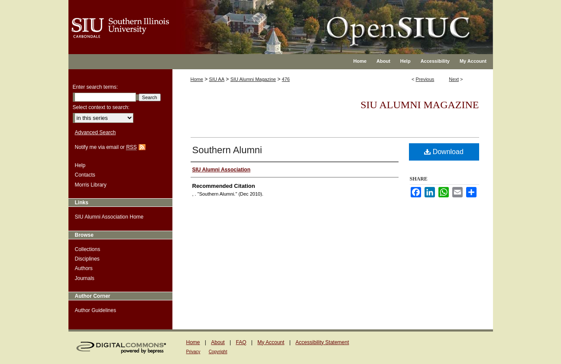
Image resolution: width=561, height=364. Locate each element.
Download (444, 151)
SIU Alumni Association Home (109, 217)
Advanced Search (95, 132)
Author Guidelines (95, 310)
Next (454, 79)
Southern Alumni (227, 150)
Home (197, 79)
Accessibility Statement (322, 342)
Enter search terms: (95, 87)
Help (80, 165)
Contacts (85, 175)
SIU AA (216, 79)
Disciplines (87, 259)
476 (286, 79)
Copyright (218, 351)
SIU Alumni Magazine (253, 79)
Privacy (193, 351)
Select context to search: (101, 107)
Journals (84, 278)
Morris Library (91, 185)
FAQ (241, 342)
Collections (88, 249)
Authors (84, 268)
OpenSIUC (308, 21)
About (217, 342)
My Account (270, 342)
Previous (425, 79)
